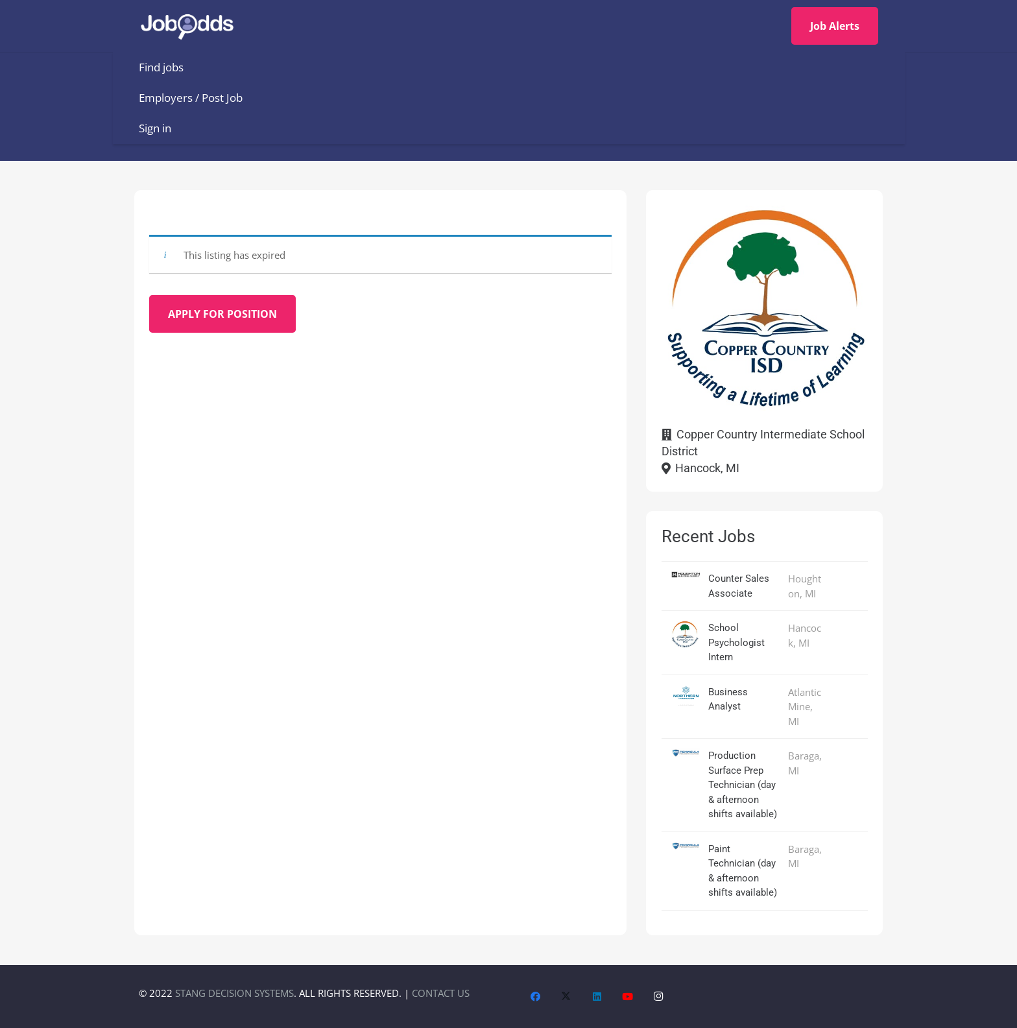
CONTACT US (441, 992)
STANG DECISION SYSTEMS (234, 992)
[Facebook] (535, 997)
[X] (566, 997)
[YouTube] (628, 997)
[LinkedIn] (597, 997)
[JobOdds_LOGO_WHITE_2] (192, 26)
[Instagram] (659, 997)
